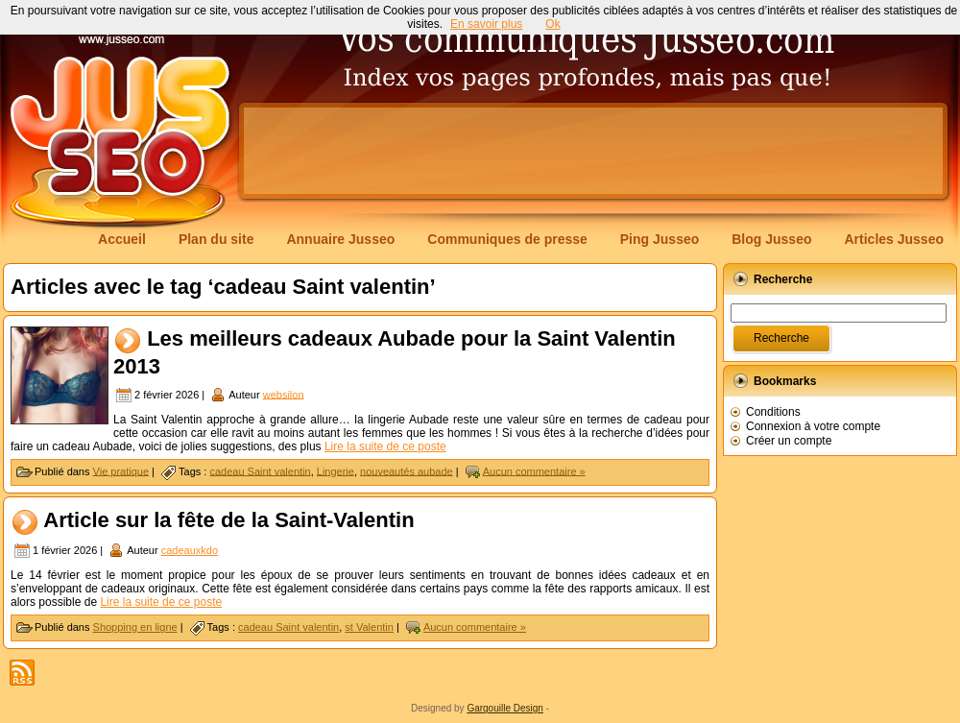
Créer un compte (788, 440)
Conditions (773, 412)
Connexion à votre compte (813, 426)
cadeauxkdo (189, 550)
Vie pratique (121, 470)
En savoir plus (486, 24)
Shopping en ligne (135, 627)
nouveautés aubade (406, 470)
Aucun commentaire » (534, 470)
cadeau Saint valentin (259, 470)
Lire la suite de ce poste (385, 446)
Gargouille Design (505, 708)
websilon (283, 393)
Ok (552, 24)
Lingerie (335, 470)
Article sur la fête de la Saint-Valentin (228, 520)
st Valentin (369, 627)
